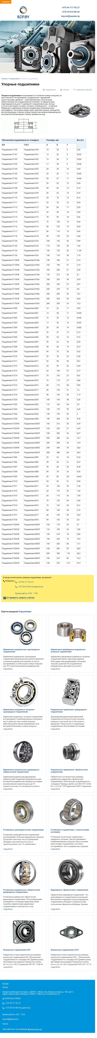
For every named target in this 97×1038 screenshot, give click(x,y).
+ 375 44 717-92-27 (24, 582)
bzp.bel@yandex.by (70, 16)
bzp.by (5, 1024)
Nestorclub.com (36, 1029)
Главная (4, 79)
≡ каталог (5, 2)
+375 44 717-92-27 (70, 7)
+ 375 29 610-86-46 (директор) (29, 587)
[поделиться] (49, 89)
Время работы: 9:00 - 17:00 (26, 593)
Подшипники (14, 79)
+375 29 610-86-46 (70, 12)
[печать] (64, 89)
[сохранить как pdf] (82, 89)
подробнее (8, 669)
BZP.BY (23, 12)
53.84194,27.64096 (12, 998)
